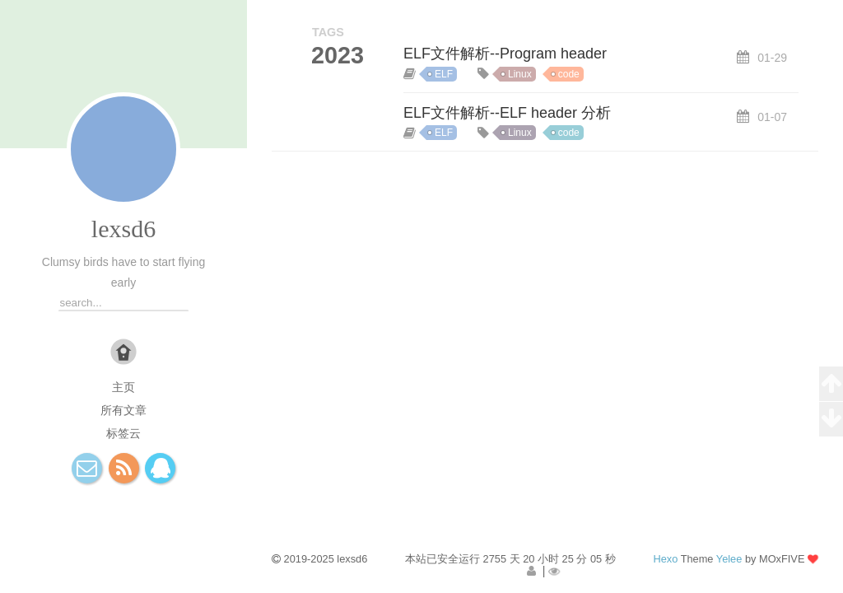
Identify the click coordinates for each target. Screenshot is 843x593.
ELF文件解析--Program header (505, 53)
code (569, 74)
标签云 (123, 433)
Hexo (665, 559)
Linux (520, 74)
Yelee (729, 559)
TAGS (328, 32)
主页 (123, 387)
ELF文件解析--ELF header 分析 (507, 113)
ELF (444, 74)
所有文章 (123, 410)
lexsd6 (123, 228)
